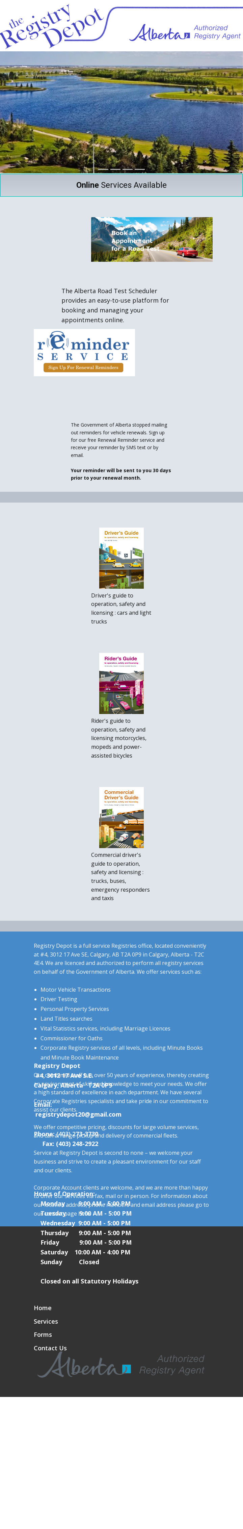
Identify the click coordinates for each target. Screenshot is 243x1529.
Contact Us (50, 1348)
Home (43, 1308)
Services (46, 1321)
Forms (43, 1334)
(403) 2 (66, 1134)
